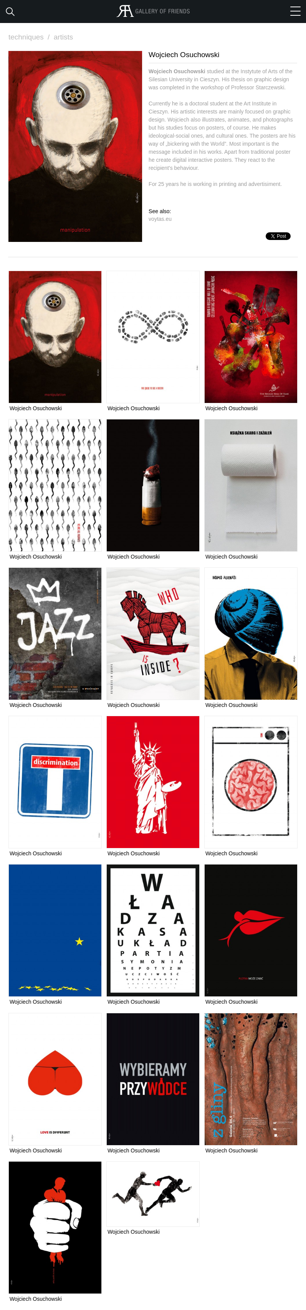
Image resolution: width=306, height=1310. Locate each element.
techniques (29, 37)
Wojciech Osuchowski (36, 408)
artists (63, 37)
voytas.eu (160, 219)
